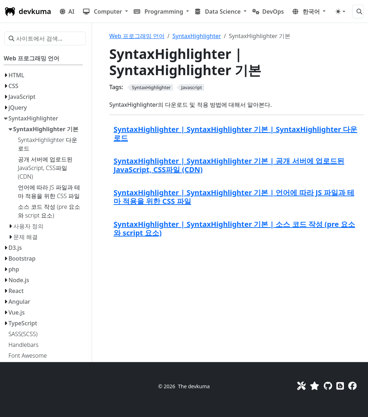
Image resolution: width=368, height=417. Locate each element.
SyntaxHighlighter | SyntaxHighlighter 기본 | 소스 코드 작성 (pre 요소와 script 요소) (234, 228)
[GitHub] (328, 385)
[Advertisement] (236, 297)
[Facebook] (352, 385)
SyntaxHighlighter (196, 36)
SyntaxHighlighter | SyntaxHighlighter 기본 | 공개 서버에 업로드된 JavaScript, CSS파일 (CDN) (229, 165)
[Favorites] (314, 385)
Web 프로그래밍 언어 (137, 36)
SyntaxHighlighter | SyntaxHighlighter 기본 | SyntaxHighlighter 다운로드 (235, 133)
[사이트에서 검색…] (358, 11)
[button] (105, 11)
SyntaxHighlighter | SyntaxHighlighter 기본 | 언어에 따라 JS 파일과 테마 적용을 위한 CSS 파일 (234, 197)
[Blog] (340, 385)
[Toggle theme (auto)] (340, 11)
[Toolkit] (301, 385)
